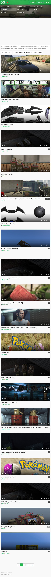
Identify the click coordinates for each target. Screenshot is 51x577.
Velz (3, 176)
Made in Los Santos (6, 574)
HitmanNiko (5, 76)
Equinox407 (5, 151)
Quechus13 (5, 354)
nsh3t (3, 200)
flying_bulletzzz (6, 250)
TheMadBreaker (6, 126)
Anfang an (6, 52)
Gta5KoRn (5, 101)
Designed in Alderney (6, 572)
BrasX (3, 528)
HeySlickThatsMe (6, 329)
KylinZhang (5, 304)
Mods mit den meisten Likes (28, 52)
